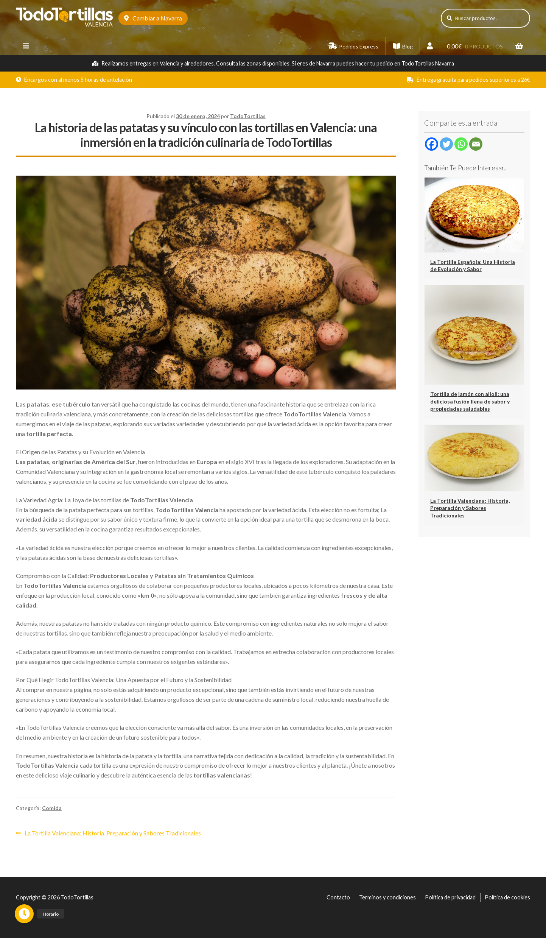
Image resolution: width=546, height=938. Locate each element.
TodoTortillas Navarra (427, 63)
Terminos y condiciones (387, 897)
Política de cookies (507, 897)
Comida (52, 808)
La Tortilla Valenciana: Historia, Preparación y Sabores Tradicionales (112, 832)
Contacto (338, 897)
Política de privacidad (450, 897)
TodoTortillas (248, 116)
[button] (25, 912)
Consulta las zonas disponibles (252, 63)
